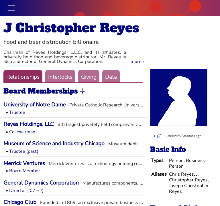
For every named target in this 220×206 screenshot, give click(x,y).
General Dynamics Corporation (41, 183)
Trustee (17, 112)
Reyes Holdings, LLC (28, 124)
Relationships (23, 77)
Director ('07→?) (26, 190)
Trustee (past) (23, 151)
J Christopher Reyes (71, 28)
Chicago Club (19, 202)
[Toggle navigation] (11, 8)
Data (111, 77)
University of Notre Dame (34, 104)
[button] (138, 61)
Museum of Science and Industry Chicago (54, 143)
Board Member (24, 171)
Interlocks (60, 77)
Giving (89, 77)
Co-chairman (22, 132)
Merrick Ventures (24, 163)
